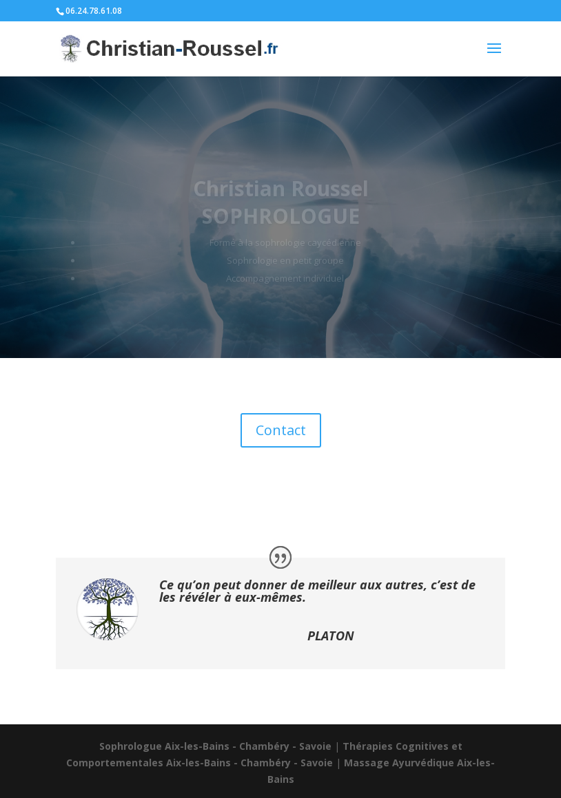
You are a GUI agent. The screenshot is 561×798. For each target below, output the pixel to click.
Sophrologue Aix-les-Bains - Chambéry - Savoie (215, 746)
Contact (281, 430)
